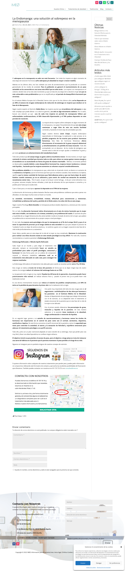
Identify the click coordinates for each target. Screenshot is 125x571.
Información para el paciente (40, 552)
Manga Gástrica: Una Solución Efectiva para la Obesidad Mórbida (102, 33)
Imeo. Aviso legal (55, 552)
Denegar (99, 563)
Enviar (107, 543)
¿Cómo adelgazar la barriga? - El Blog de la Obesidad (101, 89)
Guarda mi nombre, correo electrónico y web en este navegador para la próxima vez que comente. (47, 470)
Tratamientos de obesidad (77, 9)
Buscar (109, 19)
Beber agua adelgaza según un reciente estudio (102, 81)
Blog (101, 9)
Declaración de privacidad (104, 567)
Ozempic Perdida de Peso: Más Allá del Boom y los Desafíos (102, 62)
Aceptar (82, 563)
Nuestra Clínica (59, 9)
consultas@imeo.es (71, 368)
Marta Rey (18, 25)
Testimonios (94, 9)
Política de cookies (91, 567)
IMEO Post (35, 25)
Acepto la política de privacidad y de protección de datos (84, 539)
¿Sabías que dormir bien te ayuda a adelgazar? (102, 94)
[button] (121, 547)
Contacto (108, 9)
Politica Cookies (67, 552)
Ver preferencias (114, 563)
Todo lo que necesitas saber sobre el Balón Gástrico (101, 41)
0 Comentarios (44, 25)
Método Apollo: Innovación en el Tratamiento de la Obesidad (103, 54)
